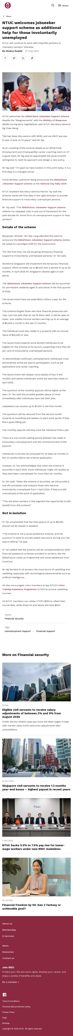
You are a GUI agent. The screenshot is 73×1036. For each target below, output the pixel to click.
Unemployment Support (18, 631)
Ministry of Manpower (55, 120)
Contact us (8, 958)
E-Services (8, 936)
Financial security (14, 618)
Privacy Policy (8, 1012)
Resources (8, 952)
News (8, 16)
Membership (9, 930)
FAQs (4, 1018)
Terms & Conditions (11, 1001)
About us (7, 923)
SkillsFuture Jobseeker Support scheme (47, 116)
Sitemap (5, 1023)
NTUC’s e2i (55, 148)
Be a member (9, 982)
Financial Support (45, 631)
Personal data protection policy (16, 1007)
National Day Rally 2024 (53, 183)
